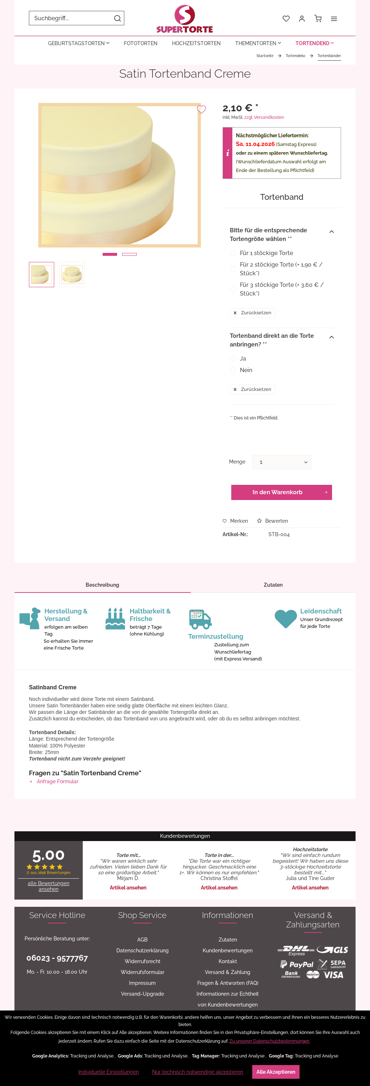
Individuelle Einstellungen (108, 1072)
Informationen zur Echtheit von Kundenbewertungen (228, 999)
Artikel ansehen (128, 888)
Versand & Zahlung (227, 972)
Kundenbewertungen (228, 950)
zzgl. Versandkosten (264, 117)
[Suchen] (117, 18)
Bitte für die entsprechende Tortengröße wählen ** (282, 234)
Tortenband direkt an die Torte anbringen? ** (282, 340)
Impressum (142, 983)
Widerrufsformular (142, 972)
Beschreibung (102, 585)
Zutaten (273, 585)
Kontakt (228, 961)
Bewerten (272, 521)
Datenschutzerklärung (142, 950)
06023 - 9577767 (57, 957)
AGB (142, 940)
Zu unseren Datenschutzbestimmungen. (269, 1041)
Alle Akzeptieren (276, 1072)
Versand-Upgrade (142, 994)
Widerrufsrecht (142, 961)
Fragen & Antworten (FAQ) (227, 983)
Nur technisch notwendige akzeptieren (197, 1072)
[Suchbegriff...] (76, 18)
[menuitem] (76, 18)
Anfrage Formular (53, 781)
